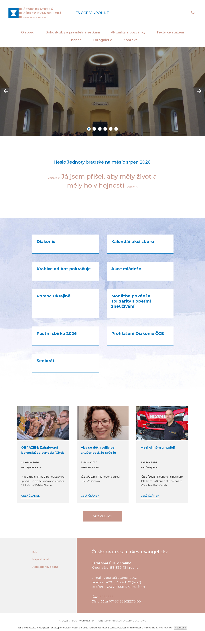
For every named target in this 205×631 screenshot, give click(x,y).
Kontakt (130, 40)
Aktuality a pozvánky (128, 32)
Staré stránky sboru (45, 566)
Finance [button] (75, 40)
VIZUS (73, 620)
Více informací (166, 627)
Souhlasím (180, 627)
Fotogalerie (102, 40)
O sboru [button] (27, 32)
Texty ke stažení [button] (170, 32)
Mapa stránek (41, 559)
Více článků (102, 516)
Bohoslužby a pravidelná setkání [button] (72, 32)
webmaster (86, 620)
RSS (34, 551)
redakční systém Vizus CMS (128, 620)
